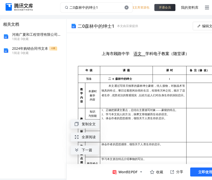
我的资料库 (189, 7)
